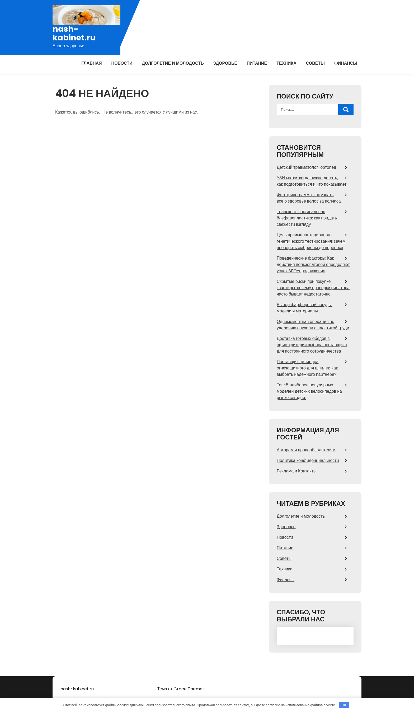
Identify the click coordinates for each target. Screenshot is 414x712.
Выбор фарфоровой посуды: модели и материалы (304, 308)
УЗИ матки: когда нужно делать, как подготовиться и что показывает (311, 181)
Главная (91, 63)
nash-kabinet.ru (74, 33)
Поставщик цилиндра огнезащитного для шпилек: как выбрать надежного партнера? (307, 368)
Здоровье (225, 63)
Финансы (345, 63)
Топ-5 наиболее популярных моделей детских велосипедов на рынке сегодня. (309, 391)
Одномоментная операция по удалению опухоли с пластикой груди (313, 324)
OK (343, 705)
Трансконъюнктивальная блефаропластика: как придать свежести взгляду (307, 218)
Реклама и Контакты (296, 471)
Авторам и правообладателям (306, 450)
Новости (122, 63)
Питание (257, 63)
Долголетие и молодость (173, 63)
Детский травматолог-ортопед (306, 167)
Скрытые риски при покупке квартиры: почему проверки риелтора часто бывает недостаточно (313, 287)
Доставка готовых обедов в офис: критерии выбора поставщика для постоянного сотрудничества (312, 344)
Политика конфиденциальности (308, 460)
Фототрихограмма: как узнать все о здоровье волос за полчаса (309, 198)
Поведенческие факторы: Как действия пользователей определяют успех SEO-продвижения (313, 264)
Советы (315, 63)
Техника (286, 63)
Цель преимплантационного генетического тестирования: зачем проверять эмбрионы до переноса (311, 241)
